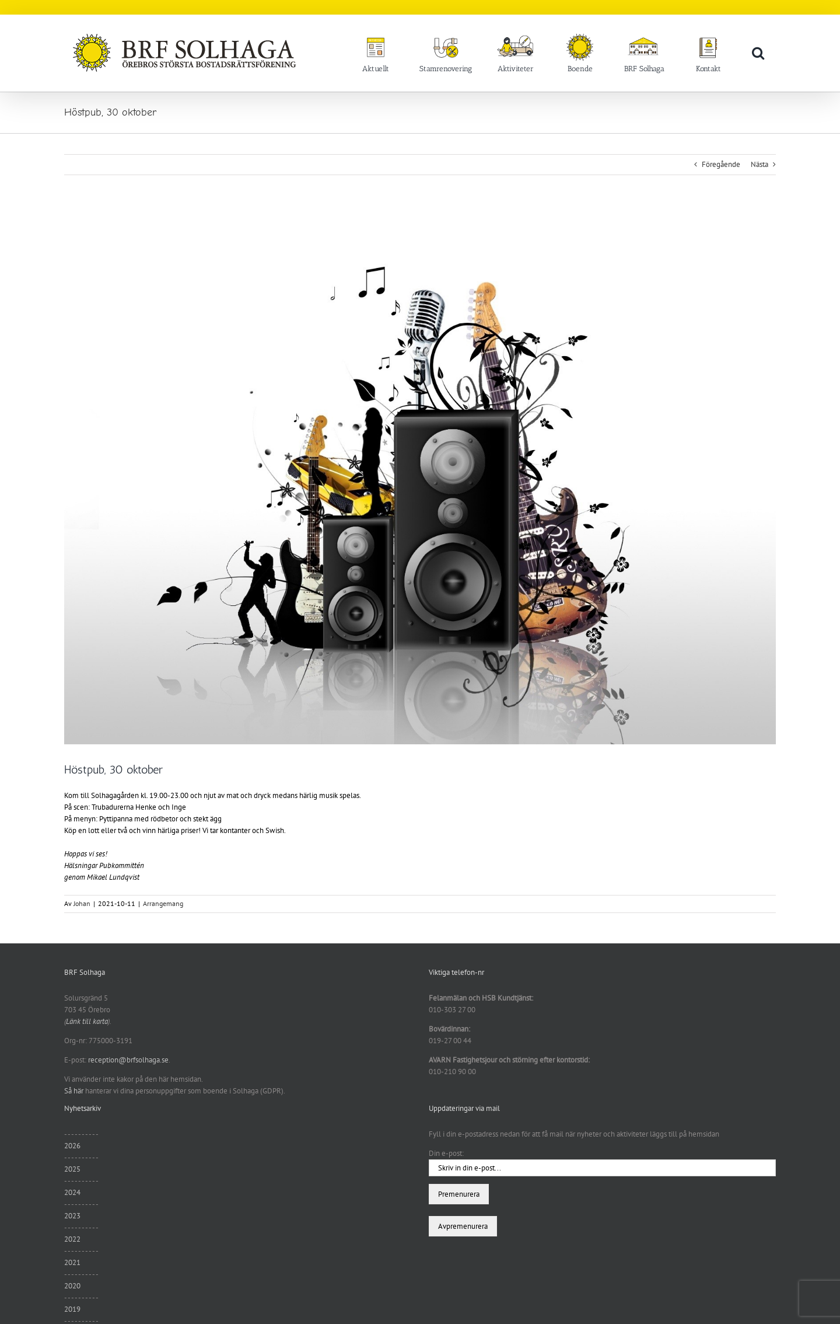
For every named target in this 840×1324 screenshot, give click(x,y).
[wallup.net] (420, 477)
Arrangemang (163, 903)
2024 (72, 1192)
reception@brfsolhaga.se (128, 1060)
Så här (73, 1091)
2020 (72, 1286)
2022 (72, 1239)
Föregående (721, 164)
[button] (758, 52)
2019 (72, 1309)
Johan (82, 903)
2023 (72, 1216)
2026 (72, 1146)
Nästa (759, 164)
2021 (72, 1262)
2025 (72, 1169)
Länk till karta (87, 1021)
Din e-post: (446, 1153)
